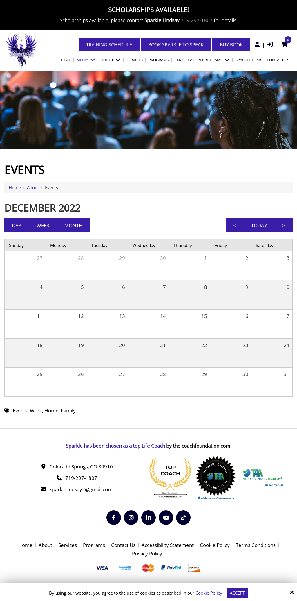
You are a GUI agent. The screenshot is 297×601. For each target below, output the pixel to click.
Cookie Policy (208, 592)
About (33, 187)
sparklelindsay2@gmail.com (81, 489)
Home (15, 187)
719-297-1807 (197, 20)
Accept (237, 593)
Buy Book (231, 45)
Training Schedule (109, 45)
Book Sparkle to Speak (176, 45)
